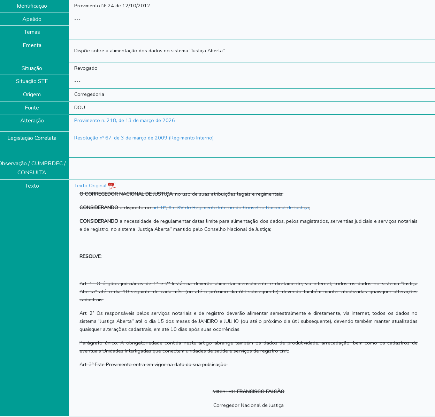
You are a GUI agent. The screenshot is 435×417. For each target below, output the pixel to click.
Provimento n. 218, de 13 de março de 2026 (124, 120)
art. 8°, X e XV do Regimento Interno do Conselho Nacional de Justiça (230, 207)
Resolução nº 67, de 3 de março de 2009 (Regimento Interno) (144, 137)
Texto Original (90, 185)
